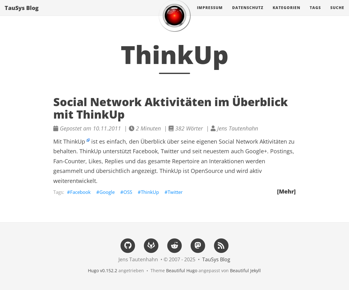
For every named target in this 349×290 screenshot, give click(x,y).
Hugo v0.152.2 (102, 270)
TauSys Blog (22, 14)
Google (107, 192)
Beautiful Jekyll (245, 270)
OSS (127, 192)
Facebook (80, 192)
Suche (337, 14)
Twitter (175, 192)
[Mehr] (286, 191)
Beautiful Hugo (181, 270)
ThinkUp (74, 141)
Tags (315, 14)
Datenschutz (247, 14)
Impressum (210, 14)
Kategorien (286, 14)
